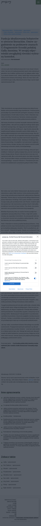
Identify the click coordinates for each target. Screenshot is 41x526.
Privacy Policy (29, 289)
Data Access (20, 289)
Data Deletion (12, 289)
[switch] (35, 263)
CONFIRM (12, 283)
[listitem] (20, 260)
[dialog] (20, 263)
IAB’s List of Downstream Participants (17, 253)
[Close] (38, 237)
